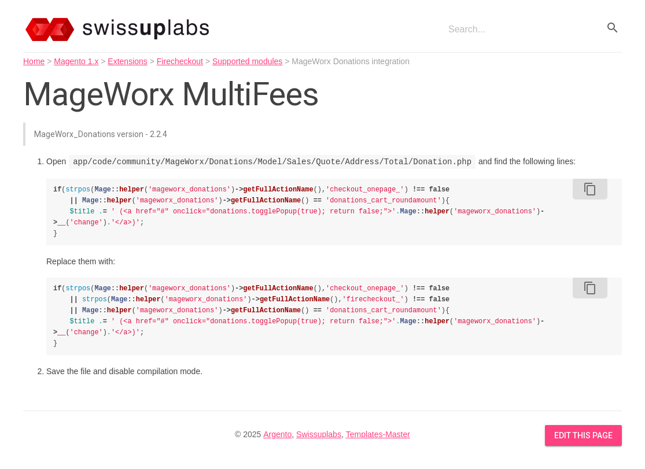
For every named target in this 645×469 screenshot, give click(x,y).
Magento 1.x (76, 61)
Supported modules (247, 61)
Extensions (127, 61)
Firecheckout (180, 61)
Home (34, 61)
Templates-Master (378, 434)
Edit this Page (583, 435)
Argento (277, 434)
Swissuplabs (318, 434)
